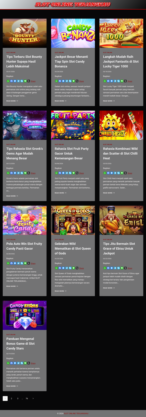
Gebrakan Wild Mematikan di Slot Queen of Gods (73, 248)
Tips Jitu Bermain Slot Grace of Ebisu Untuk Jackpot (119, 248)
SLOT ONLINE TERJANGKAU (76, 413)
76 (27, 398)
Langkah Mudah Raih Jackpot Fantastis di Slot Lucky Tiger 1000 (121, 61)
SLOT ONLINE (10, 52)
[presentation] (25, 33)
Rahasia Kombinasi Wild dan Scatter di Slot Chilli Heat (120, 153)
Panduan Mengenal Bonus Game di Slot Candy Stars (20, 343)
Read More (12, 101)
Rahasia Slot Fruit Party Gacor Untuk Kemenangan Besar (72, 153)
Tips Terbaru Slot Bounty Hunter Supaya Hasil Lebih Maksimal (24, 61)
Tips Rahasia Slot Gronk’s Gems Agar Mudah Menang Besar (24, 153)
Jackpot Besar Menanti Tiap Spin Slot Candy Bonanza (71, 61)
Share (33, 81)
